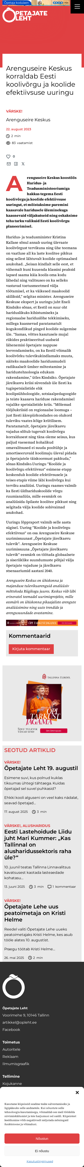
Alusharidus (36, 826)
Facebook (11, 1029)
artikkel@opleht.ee (19, 1022)
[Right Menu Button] (77, 7)
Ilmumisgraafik (15, 1064)
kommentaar (62, 886)
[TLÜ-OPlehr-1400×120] (42, 623)
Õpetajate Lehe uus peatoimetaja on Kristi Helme (35, 913)
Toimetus (11, 1042)
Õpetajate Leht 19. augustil (41, 768)
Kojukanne (12, 1083)
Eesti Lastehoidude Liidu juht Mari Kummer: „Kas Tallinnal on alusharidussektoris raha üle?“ (38, 845)
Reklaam (10, 1056)
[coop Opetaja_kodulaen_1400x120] (36, 3)
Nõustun (42, 1138)
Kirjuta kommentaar (31, 649)
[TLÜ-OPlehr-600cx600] (41, 703)
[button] (77, 1092)
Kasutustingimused (40, 1161)
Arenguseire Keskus (28, 119)
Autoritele (11, 1049)
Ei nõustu (42, 1151)
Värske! (14, 111)
